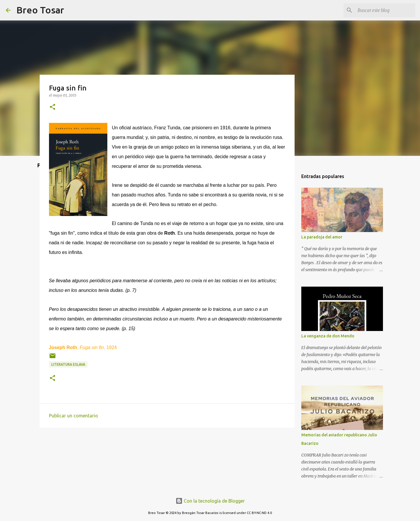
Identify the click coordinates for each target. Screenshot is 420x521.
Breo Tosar (40, 10)
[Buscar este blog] (384, 10)
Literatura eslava (68, 364)
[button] (52, 107)
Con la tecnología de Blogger (210, 500)
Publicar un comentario (73, 415)
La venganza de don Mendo (327, 336)
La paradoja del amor (321, 237)
